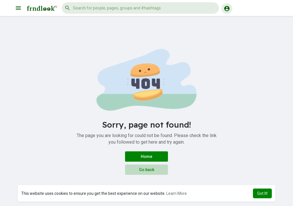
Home (146, 156)
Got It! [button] (262, 193)
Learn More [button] (176, 193)
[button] (140, 8)
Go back (146, 169)
